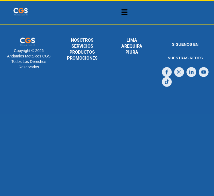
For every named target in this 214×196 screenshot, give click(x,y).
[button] (124, 12)
